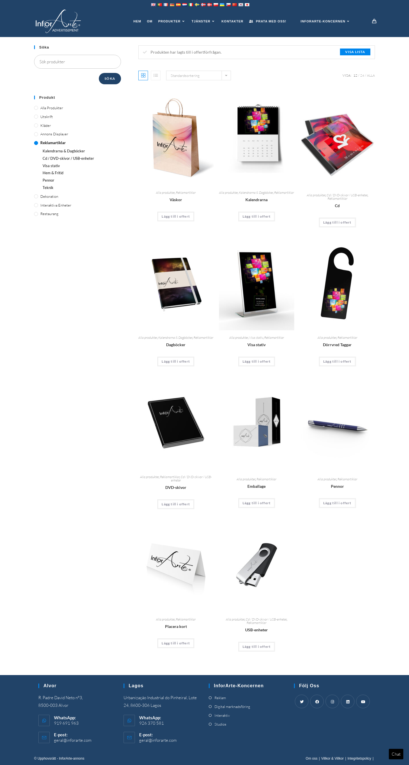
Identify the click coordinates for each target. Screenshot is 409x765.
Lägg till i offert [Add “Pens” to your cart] (337, 503)
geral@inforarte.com (72, 740)
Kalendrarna (256, 199)
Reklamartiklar (186, 192)
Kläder (45, 125)
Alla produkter (165, 192)
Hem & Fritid (53, 173)
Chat (396, 754)
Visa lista (355, 52)
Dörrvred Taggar (337, 344)
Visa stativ (256, 337)
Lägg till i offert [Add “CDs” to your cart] (337, 222)
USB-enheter (256, 629)
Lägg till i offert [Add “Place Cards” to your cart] (176, 643)
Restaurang (49, 213)
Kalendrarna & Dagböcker (256, 192)
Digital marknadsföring (232, 706)
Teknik (48, 187)
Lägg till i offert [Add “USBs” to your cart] (257, 646)
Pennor (337, 486)
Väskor (176, 199)
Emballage (256, 486)
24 (362, 75)
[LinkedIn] (347, 701)
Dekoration (49, 196)
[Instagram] (332, 701)
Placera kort (176, 626)
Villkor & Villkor (332, 758)
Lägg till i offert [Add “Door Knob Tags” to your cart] (337, 361)
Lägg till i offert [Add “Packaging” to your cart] (257, 503)
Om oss (311, 758)
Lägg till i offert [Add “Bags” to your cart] (176, 216)
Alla (371, 75)
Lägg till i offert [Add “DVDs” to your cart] (176, 504)
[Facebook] (317, 701)
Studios (220, 724)
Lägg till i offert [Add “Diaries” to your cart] (176, 361)
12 (355, 75)
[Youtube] (363, 701)
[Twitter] (301, 701)
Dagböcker (175, 344)
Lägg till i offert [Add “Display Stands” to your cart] (257, 361)
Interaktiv (222, 715)
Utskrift (46, 116)
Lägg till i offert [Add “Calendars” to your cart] (257, 216)
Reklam (220, 697)
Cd (337, 205)
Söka (110, 78)
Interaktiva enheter (55, 205)
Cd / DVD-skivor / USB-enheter (347, 195)
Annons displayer (54, 134)
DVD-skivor (175, 487)
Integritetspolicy (359, 758)
